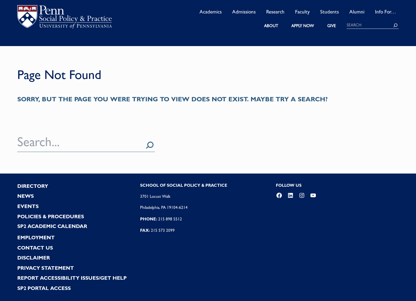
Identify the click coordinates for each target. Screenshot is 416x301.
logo (64, 18)
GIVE (331, 25)
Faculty (302, 12)
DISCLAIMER (33, 258)
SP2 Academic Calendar (52, 226)
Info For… (385, 12)
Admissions (244, 12)
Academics (210, 12)
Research (275, 12)
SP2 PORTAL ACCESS (44, 288)
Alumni (356, 12)
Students (329, 12)
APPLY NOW (302, 25)
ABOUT (271, 25)
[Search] (395, 25)
